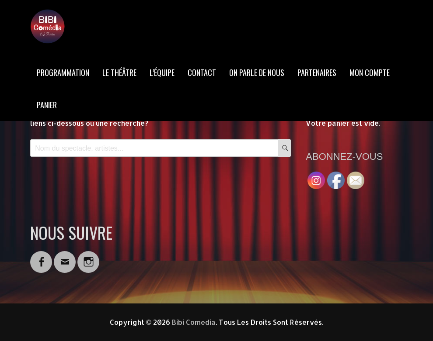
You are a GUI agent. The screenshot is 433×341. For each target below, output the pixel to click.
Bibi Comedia (194, 322)
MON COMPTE (369, 72)
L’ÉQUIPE (162, 72)
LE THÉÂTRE (119, 72)
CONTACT (202, 72)
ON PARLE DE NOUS (256, 72)
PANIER (47, 104)
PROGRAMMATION (63, 72)
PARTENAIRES (316, 72)
